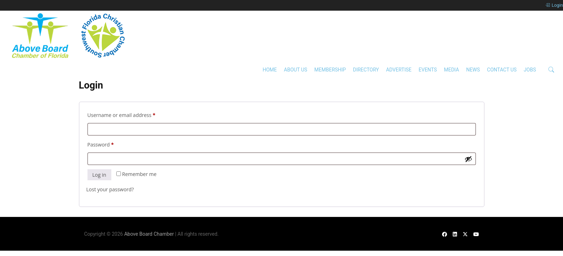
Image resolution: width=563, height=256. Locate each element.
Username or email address (131, 114)
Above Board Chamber (149, 234)
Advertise (398, 70)
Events (428, 70)
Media (451, 70)
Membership (330, 70)
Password (111, 144)
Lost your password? (110, 189)
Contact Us (501, 70)
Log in (99, 174)
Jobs (530, 70)
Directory (366, 70)
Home (269, 70)
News (473, 70)
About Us (295, 70)
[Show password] (468, 159)
